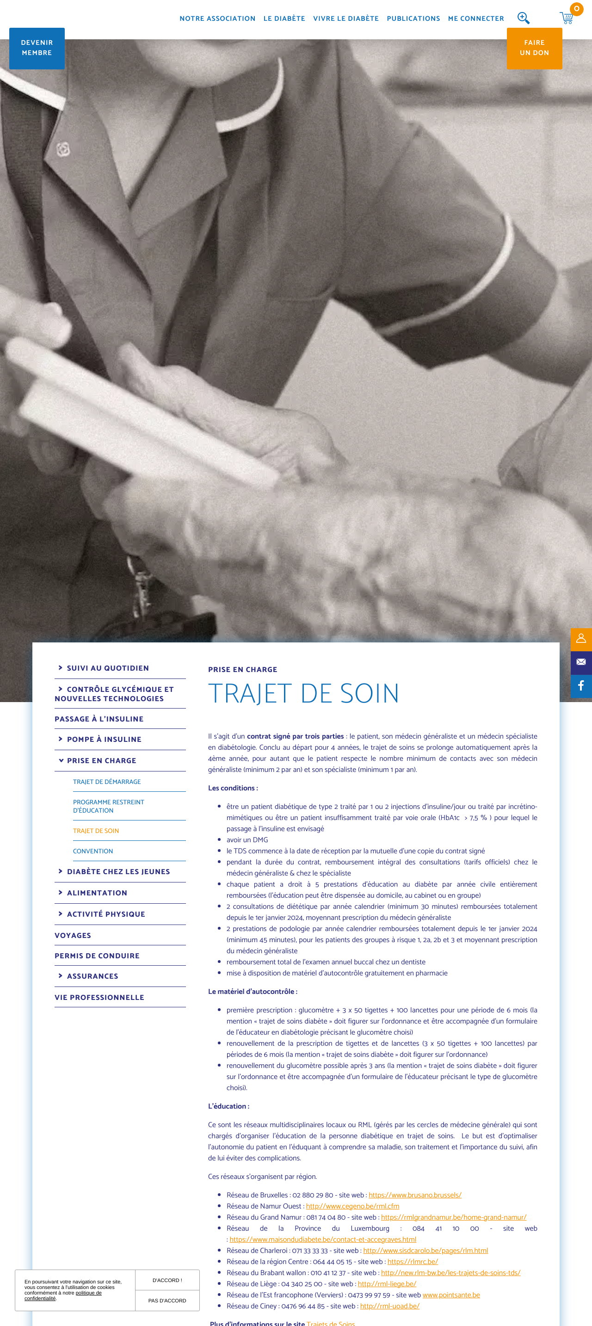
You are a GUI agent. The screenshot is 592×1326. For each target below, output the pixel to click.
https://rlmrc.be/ (413, 1262)
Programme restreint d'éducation (108, 806)
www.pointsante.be (451, 1295)
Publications (413, 19)
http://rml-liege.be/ (387, 1284)
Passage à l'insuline (99, 719)
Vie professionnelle (99, 998)
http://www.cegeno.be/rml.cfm (353, 1206)
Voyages (73, 936)
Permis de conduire (97, 956)
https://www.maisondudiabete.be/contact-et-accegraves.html (322, 1239)
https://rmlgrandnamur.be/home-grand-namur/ (454, 1217)
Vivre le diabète (346, 19)
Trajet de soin (96, 831)
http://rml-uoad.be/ (390, 1306)
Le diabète (285, 19)
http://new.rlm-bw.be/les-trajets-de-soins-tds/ (451, 1273)
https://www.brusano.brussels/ (415, 1195)
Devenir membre (37, 48)
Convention (93, 851)
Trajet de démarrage (107, 782)
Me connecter (476, 19)
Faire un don (534, 48)
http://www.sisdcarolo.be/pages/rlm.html (425, 1251)
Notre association (217, 19)
